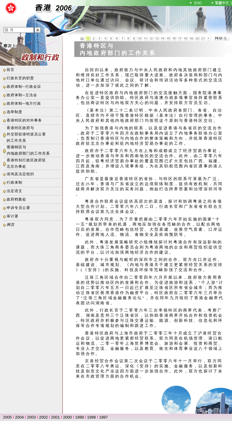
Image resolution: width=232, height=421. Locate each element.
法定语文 (14, 191)
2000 (67, 417)
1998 (91, 417)
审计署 (12, 216)
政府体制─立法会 (22, 95)
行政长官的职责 (20, 78)
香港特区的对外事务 (24, 120)
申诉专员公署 (18, 208)
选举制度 (14, 112)
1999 (79, 417)
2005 (7, 417)
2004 (19, 417)
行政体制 (14, 182)
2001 (55, 417)
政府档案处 (16, 199)
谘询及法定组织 (20, 174)
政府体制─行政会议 (24, 86)
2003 (31, 417)
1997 (103, 417)
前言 (10, 70)
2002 (43, 417)
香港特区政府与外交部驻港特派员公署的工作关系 (26, 134)
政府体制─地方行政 (24, 103)
